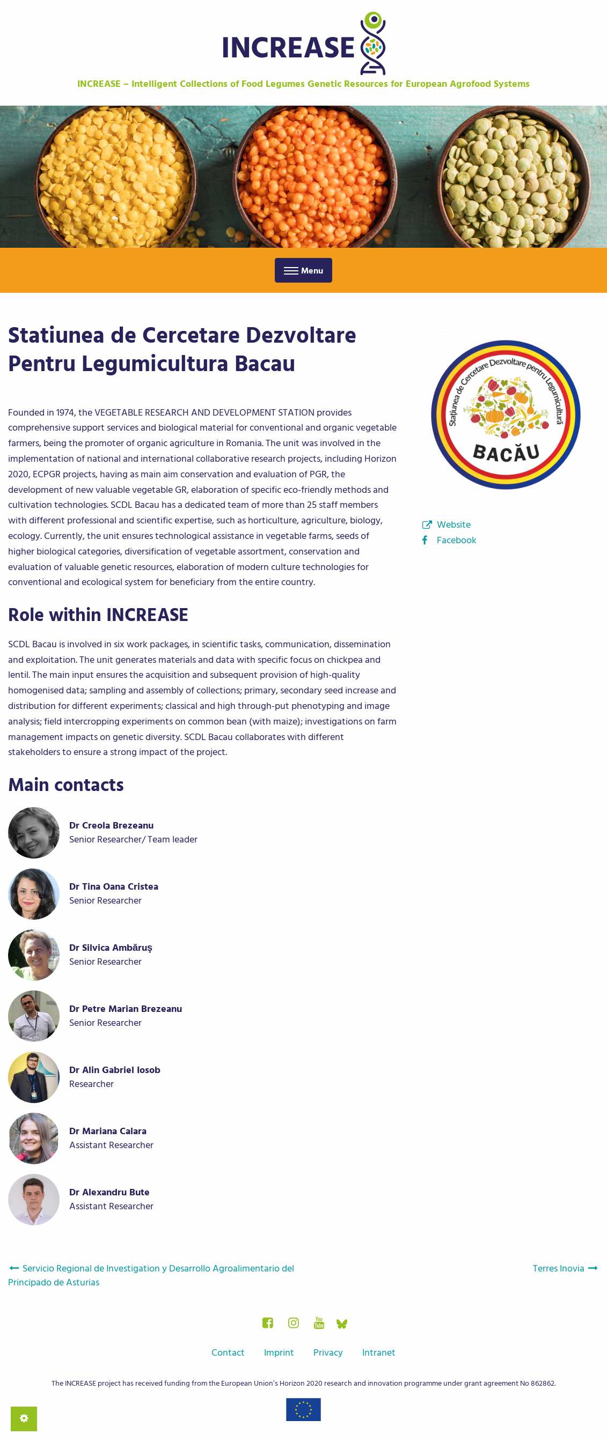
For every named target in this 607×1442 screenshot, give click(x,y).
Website (454, 525)
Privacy (328, 1352)
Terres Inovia (566, 1268)
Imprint (279, 1352)
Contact (228, 1352)
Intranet (379, 1352)
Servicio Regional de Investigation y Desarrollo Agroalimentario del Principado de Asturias (151, 1275)
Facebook (457, 540)
